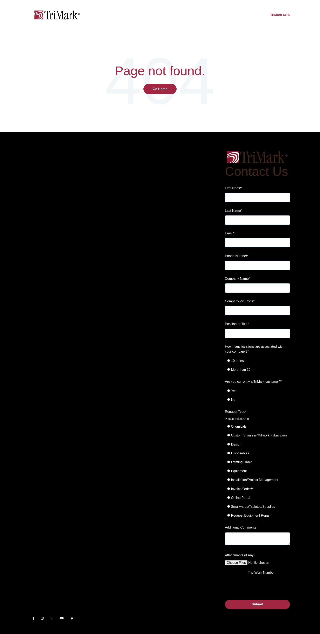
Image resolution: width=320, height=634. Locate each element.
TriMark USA (280, 15)
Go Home (160, 89)
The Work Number (261, 572)
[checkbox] (257, 365)
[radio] (259, 361)
